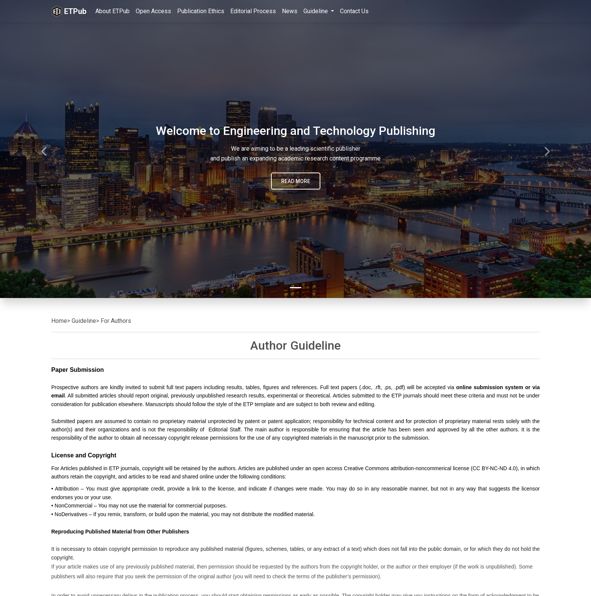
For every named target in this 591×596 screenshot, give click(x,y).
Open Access (153, 11)
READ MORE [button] (295, 181)
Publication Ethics (200, 11)
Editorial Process (253, 11)
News (289, 11)
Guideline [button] (316, 11)
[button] (44, 149)
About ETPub (112, 11)
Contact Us (354, 11)
